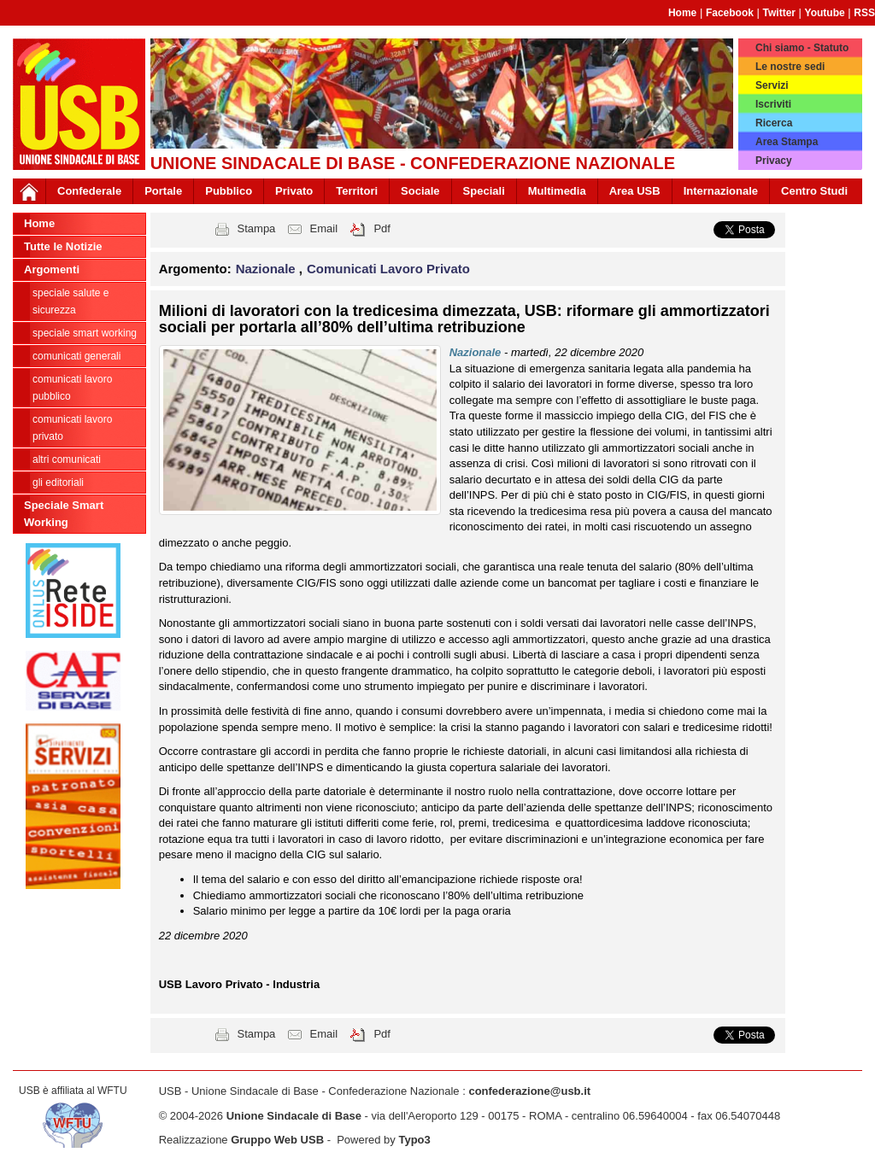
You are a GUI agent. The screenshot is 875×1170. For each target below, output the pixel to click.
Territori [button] (357, 190)
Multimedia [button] (557, 190)
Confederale (89, 190)
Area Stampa (786, 142)
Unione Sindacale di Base (293, 1115)
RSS (864, 13)
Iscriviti (773, 104)
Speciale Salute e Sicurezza (70, 301)
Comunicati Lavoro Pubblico (72, 387)
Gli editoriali (58, 482)
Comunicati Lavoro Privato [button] (388, 268)
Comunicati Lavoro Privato (72, 427)
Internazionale (721, 190)
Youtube (825, 13)
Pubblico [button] (228, 190)
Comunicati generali (76, 356)
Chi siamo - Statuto (802, 48)
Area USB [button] (635, 190)
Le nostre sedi (790, 67)
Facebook (730, 13)
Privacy (773, 161)
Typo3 (414, 1139)
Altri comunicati (66, 459)
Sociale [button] (420, 190)
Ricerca (773, 123)
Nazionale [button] (267, 268)
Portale (163, 190)
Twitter (779, 13)
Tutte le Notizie (63, 246)
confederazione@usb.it (529, 1091)
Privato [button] (294, 190)
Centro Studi (814, 190)
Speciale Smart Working (84, 333)
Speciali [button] (484, 190)
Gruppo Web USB (277, 1139)
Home (682, 13)
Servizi (772, 85)
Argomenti (51, 269)
